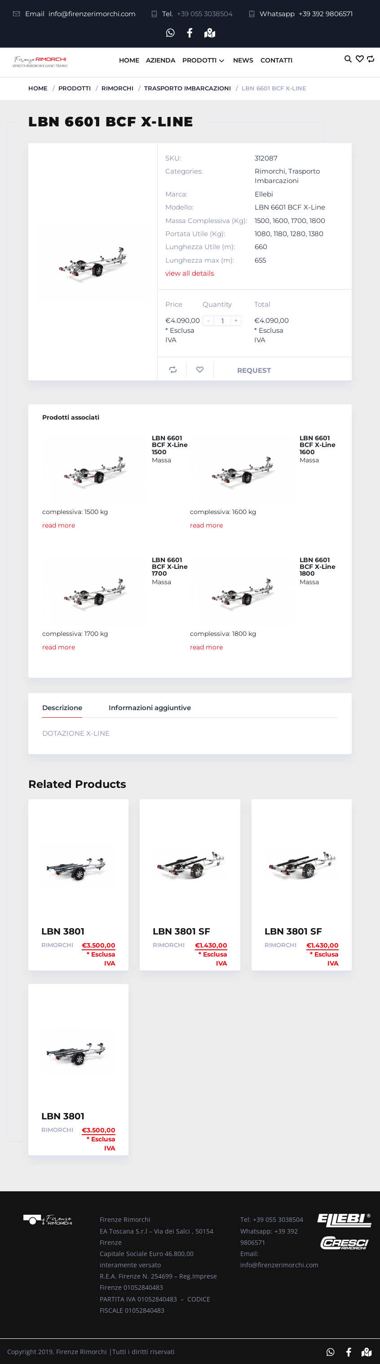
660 (261, 245)
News (243, 58)
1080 (262, 232)
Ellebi (264, 192)
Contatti (276, 58)
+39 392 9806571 (326, 13)
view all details (189, 272)
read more (58, 523)
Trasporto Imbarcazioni (187, 86)
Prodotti (199, 58)
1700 (298, 219)
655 (260, 258)
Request (254, 368)
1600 (280, 219)
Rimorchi (117, 86)
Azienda (160, 58)
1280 (297, 232)
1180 (280, 232)
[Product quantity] (226, 319)
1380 (316, 232)
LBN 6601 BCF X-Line (290, 205)
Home (129, 58)
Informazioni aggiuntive (150, 706)
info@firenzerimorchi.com (92, 13)
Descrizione (62, 706)
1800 (317, 219)
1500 (262, 219)
